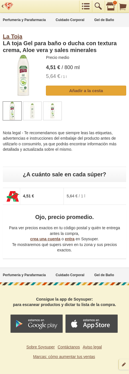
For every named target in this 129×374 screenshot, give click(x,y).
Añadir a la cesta (86, 90)
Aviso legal (92, 347)
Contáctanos (69, 347)
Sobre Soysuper (40, 347)
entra (70, 239)
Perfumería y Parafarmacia (24, 20)
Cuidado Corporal (70, 20)
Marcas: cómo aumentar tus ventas (64, 356)
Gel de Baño (104, 20)
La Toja (12, 36)
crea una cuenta (45, 239)
